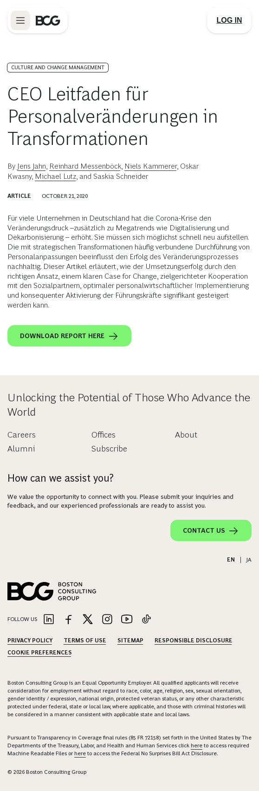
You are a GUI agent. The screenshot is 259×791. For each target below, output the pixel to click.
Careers (21, 434)
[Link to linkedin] (49, 620)
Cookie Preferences (39, 652)
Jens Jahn (31, 166)
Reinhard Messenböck (85, 166)
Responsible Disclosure (194, 640)
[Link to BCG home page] (48, 20)
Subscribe (109, 448)
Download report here (69, 336)
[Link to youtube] (127, 620)
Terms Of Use (85, 640)
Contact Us (211, 530)
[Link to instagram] (107, 620)
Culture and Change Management (57, 67)
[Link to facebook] (68, 620)
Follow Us (22, 619)
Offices (103, 434)
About (186, 434)
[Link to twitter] (88, 620)
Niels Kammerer (150, 166)
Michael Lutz (55, 176)
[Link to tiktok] (146, 620)
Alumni (21, 448)
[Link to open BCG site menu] (20, 20)
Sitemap (130, 640)
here (196, 745)
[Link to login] (229, 20)
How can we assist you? (60, 478)
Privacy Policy (29, 640)
